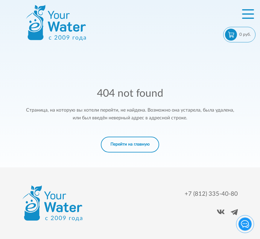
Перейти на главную (130, 144)
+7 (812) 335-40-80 (211, 194)
